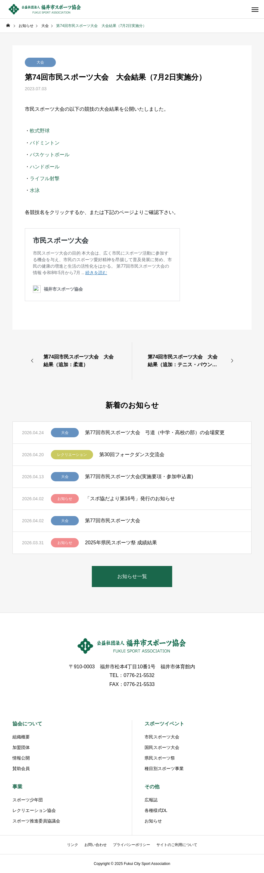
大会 (40, 62)
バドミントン (45, 142)
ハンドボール (45, 166)
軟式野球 (40, 130)
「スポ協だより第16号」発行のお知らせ (130, 498)
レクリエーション (72, 454)
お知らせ (64, 499)
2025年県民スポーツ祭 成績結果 (121, 542)
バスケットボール (49, 154)
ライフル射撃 (45, 178)
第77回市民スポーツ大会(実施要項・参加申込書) (139, 476)
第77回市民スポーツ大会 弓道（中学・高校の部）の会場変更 (155, 432)
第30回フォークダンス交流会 (131, 454)
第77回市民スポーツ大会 (112, 520)
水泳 (35, 190)
